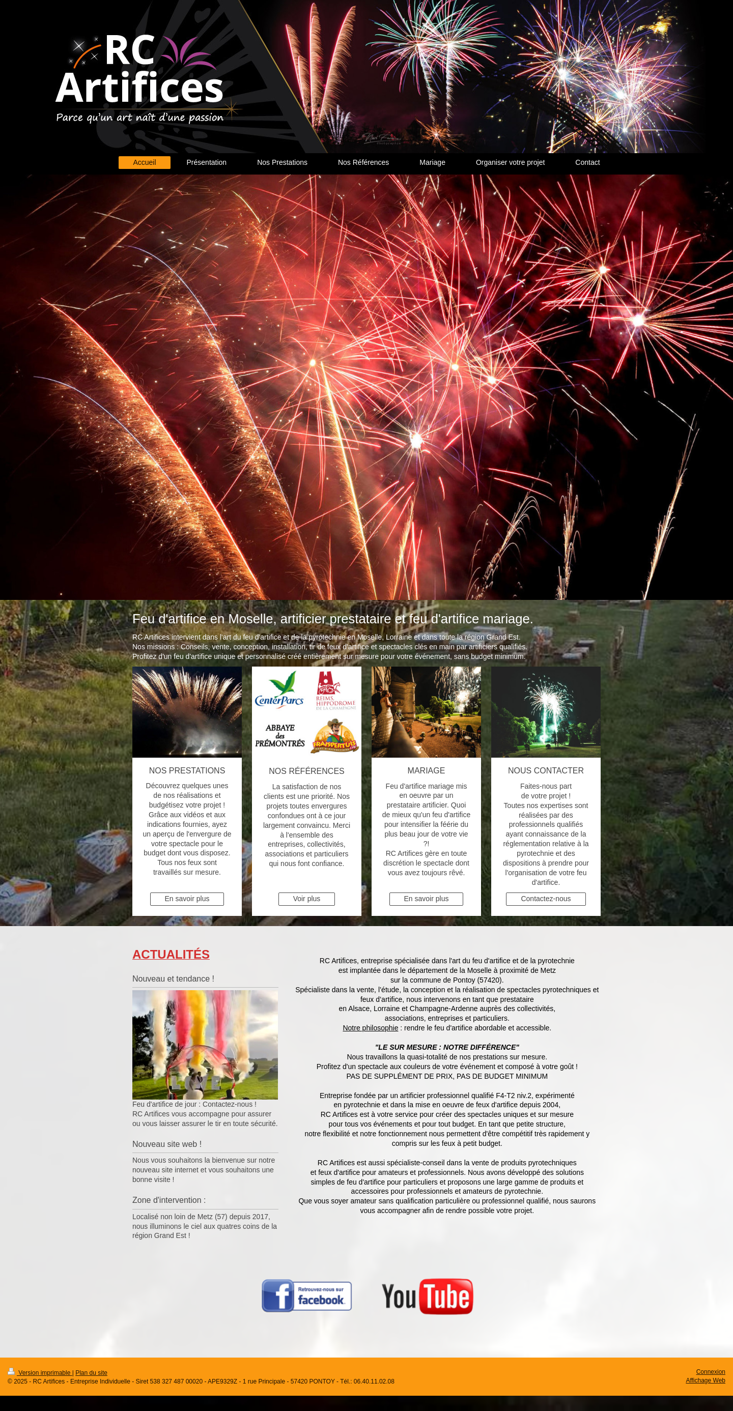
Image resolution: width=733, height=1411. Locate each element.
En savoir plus (187, 899)
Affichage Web (705, 1380)
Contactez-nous (546, 899)
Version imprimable (40, 1372)
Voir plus (307, 899)
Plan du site (91, 1372)
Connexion (710, 1371)
